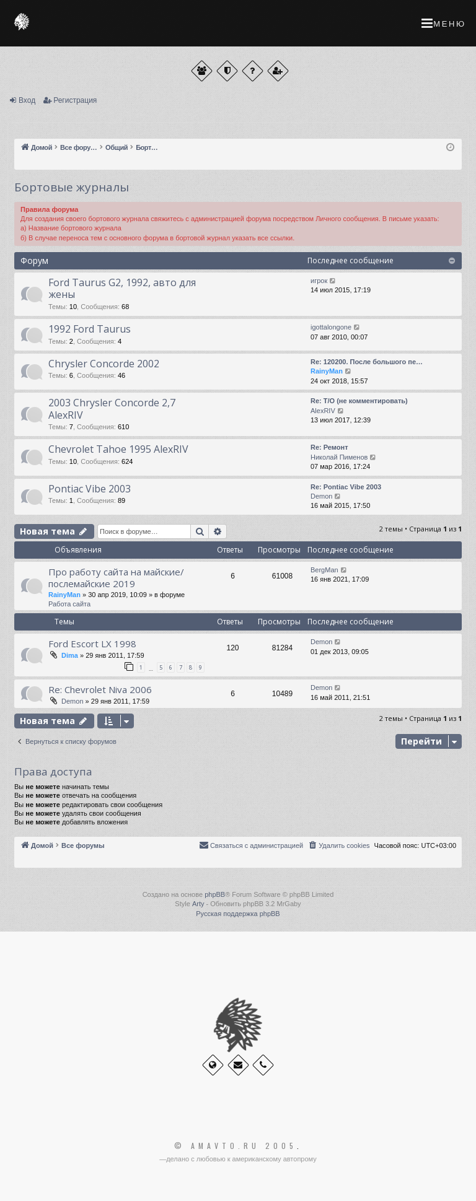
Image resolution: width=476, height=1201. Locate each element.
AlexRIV (323, 410)
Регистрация (75, 100)
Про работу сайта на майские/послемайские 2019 (116, 578)
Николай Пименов (339, 457)
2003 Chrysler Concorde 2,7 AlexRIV (111, 408)
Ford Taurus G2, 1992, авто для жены (122, 288)
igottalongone (331, 327)
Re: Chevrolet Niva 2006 (100, 689)
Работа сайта (69, 604)
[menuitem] (338, 845)
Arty (198, 903)
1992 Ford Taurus (89, 329)
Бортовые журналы (71, 187)
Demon (321, 496)
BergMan (324, 570)
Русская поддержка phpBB (238, 913)
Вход (27, 100)
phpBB (215, 894)
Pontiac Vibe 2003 (89, 489)
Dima (69, 655)
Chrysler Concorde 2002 (103, 363)
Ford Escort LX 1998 (92, 643)
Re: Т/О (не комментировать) (359, 400)
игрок (319, 280)
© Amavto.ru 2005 (235, 1146)
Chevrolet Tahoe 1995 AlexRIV (118, 449)
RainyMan (327, 371)
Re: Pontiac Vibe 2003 (346, 487)
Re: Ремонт (329, 447)
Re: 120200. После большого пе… (367, 361)
